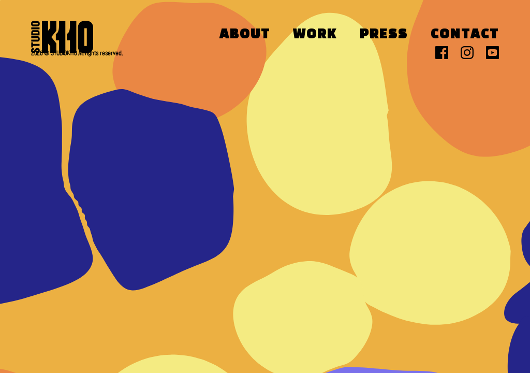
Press (384, 34)
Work (315, 34)
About (244, 34)
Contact (465, 34)
